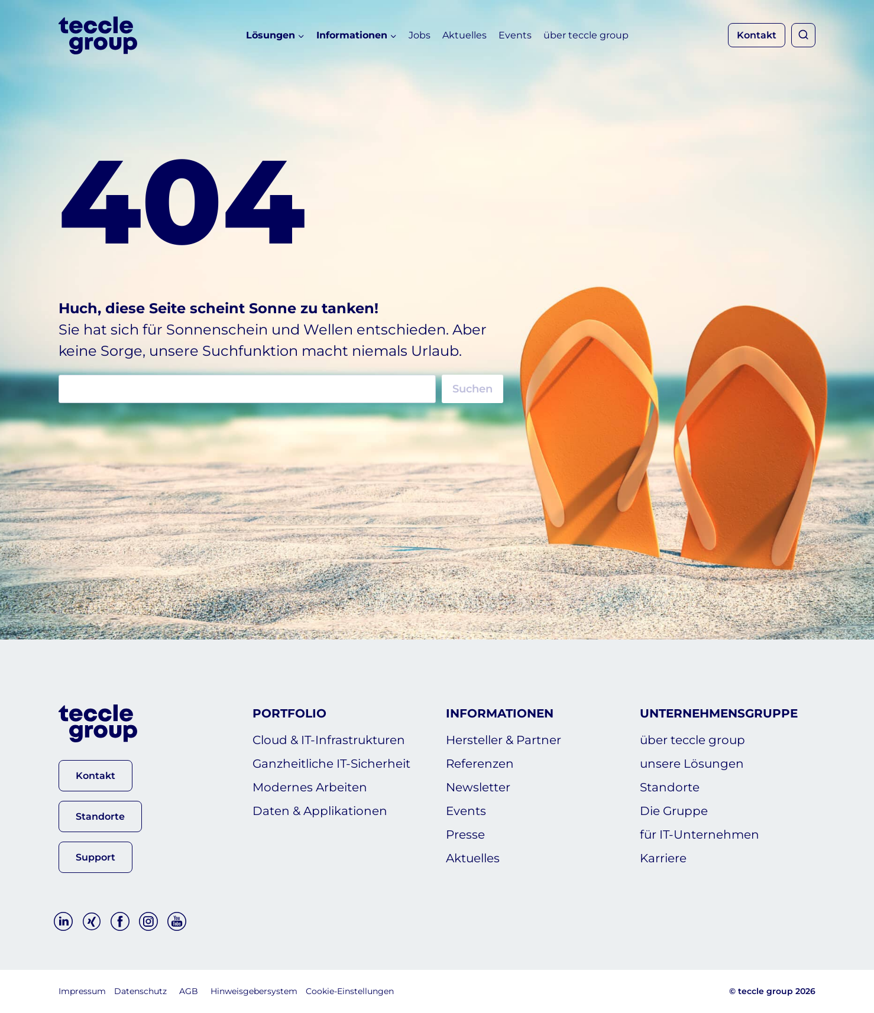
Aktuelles (464, 35)
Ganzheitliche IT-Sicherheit (331, 763)
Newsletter (478, 787)
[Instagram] (148, 921)
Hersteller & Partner (503, 740)
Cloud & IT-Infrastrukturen (329, 740)
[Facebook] (120, 921)
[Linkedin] (63, 921)
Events (515, 35)
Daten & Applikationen (320, 811)
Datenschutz (140, 991)
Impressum (82, 991)
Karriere (663, 858)
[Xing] (91, 921)
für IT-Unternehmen (699, 834)
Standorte (670, 787)
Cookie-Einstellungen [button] (350, 991)
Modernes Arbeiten (310, 787)
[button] (95, 775)
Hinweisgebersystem (254, 991)
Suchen (472, 388)
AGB (188, 991)
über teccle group (586, 35)
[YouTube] (177, 921)
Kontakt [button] (756, 35)
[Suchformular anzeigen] (803, 35)
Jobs (419, 35)
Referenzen (480, 763)
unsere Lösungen (692, 763)
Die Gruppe (674, 811)
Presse (465, 834)
